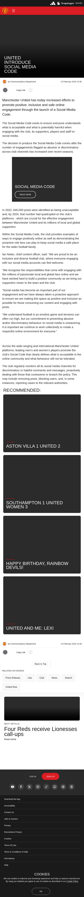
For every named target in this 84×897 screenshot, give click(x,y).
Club (41, 696)
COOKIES (42, 874)
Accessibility (9, 824)
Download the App (12, 817)
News (54, 696)
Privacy (7, 843)
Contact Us (9, 830)
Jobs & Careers (11, 837)
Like (30, 696)
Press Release (12, 696)
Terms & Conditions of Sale (16, 870)
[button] (13, 10)
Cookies (7, 856)
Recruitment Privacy (13, 850)
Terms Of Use (10, 863)
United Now (11, 705)
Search (68, 696)
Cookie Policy (72, 881)
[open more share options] (30, 90)
